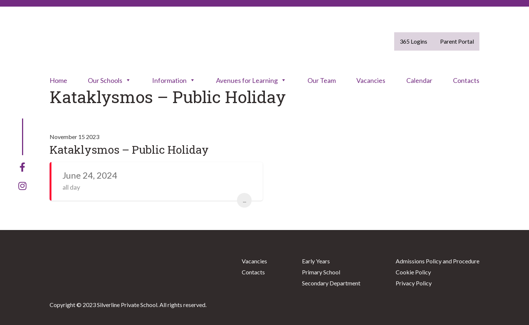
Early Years (316, 261)
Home (58, 80)
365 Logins (413, 41)
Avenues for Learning (251, 80)
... (244, 200)
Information (173, 80)
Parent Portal (457, 41)
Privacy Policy (414, 283)
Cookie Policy (413, 272)
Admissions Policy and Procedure (437, 261)
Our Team (321, 80)
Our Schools (109, 80)
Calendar (419, 80)
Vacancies (370, 80)
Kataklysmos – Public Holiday (129, 149)
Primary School (321, 272)
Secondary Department (331, 283)
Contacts (466, 80)
